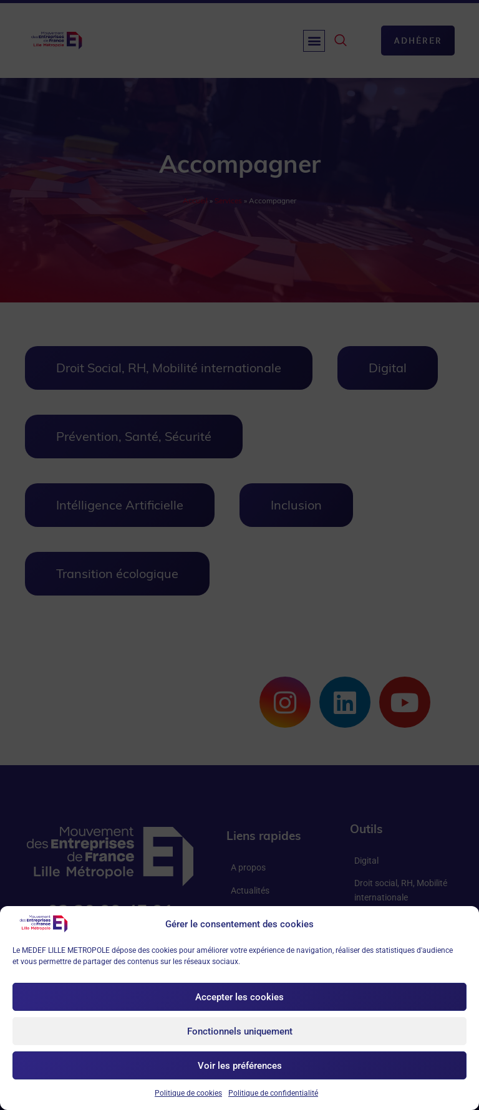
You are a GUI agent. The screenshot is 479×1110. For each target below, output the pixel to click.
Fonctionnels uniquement (240, 1031)
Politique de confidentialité (273, 1093)
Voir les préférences (240, 1065)
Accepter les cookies (239, 997)
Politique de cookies (188, 1093)
